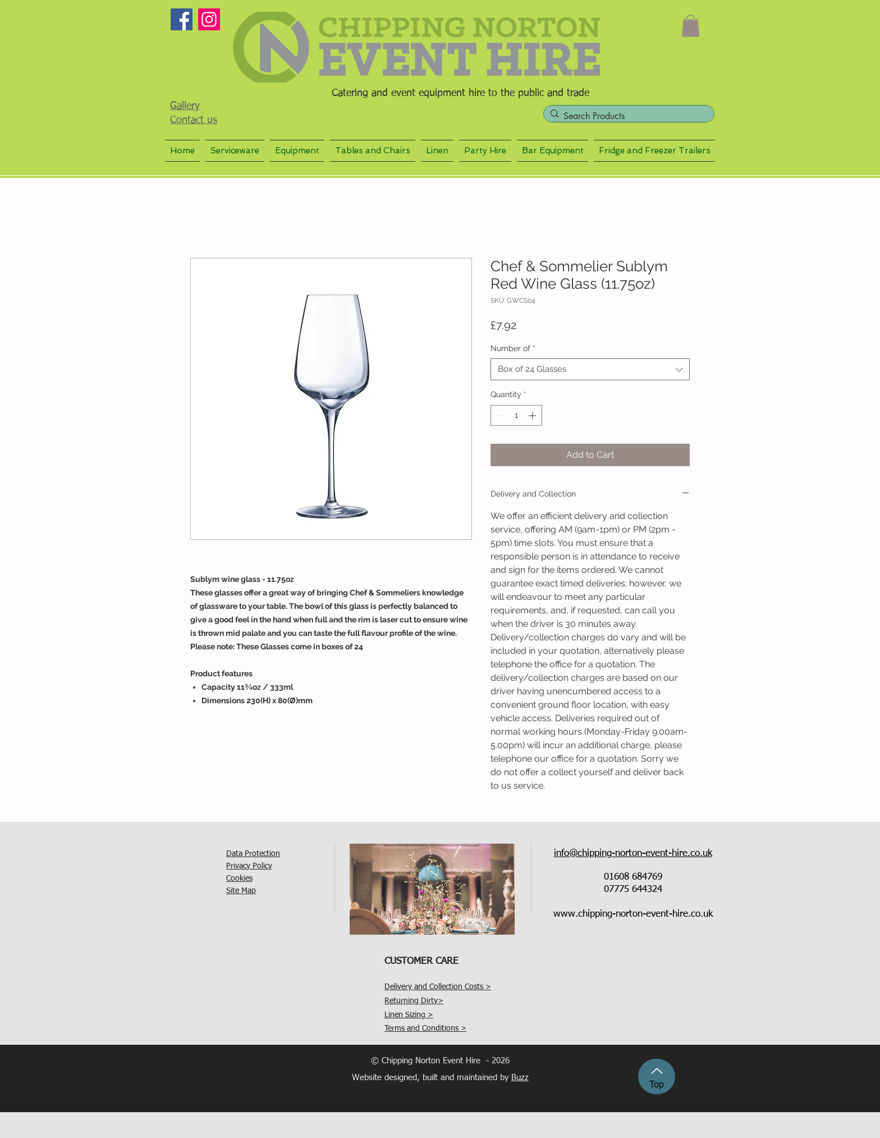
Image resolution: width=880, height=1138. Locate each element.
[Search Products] (626, 116)
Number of (513, 348)
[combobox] (590, 369)
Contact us (193, 120)
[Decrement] (499, 415)
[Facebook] (181, 19)
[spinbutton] (516, 415)
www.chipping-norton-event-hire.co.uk (633, 914)
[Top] (656, 1076)
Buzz (520, 1077)
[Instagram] (209, 19)
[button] (690, 26)
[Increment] (533, 415)
